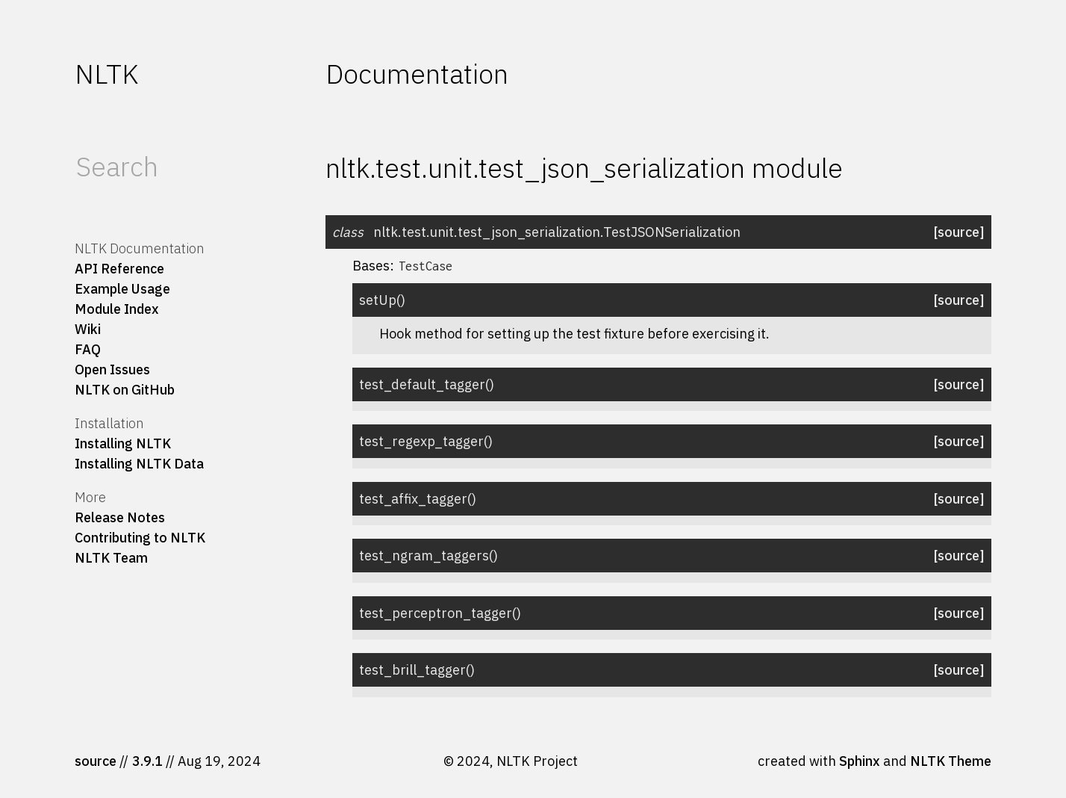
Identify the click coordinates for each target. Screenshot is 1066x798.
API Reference (119, 268)
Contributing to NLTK (140, 537)
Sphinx (859, 761)
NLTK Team (111, 557)
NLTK (106, 73)
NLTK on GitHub (125, 389)
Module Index (117, 309)
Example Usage (122, 288)
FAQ (88, 349)
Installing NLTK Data (139, 463)
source (95, 761)
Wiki (88, 329)
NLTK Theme (950, 761)
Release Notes (120, 517)
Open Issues (112, 369)
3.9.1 (147, 761)
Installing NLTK (123, 443)
